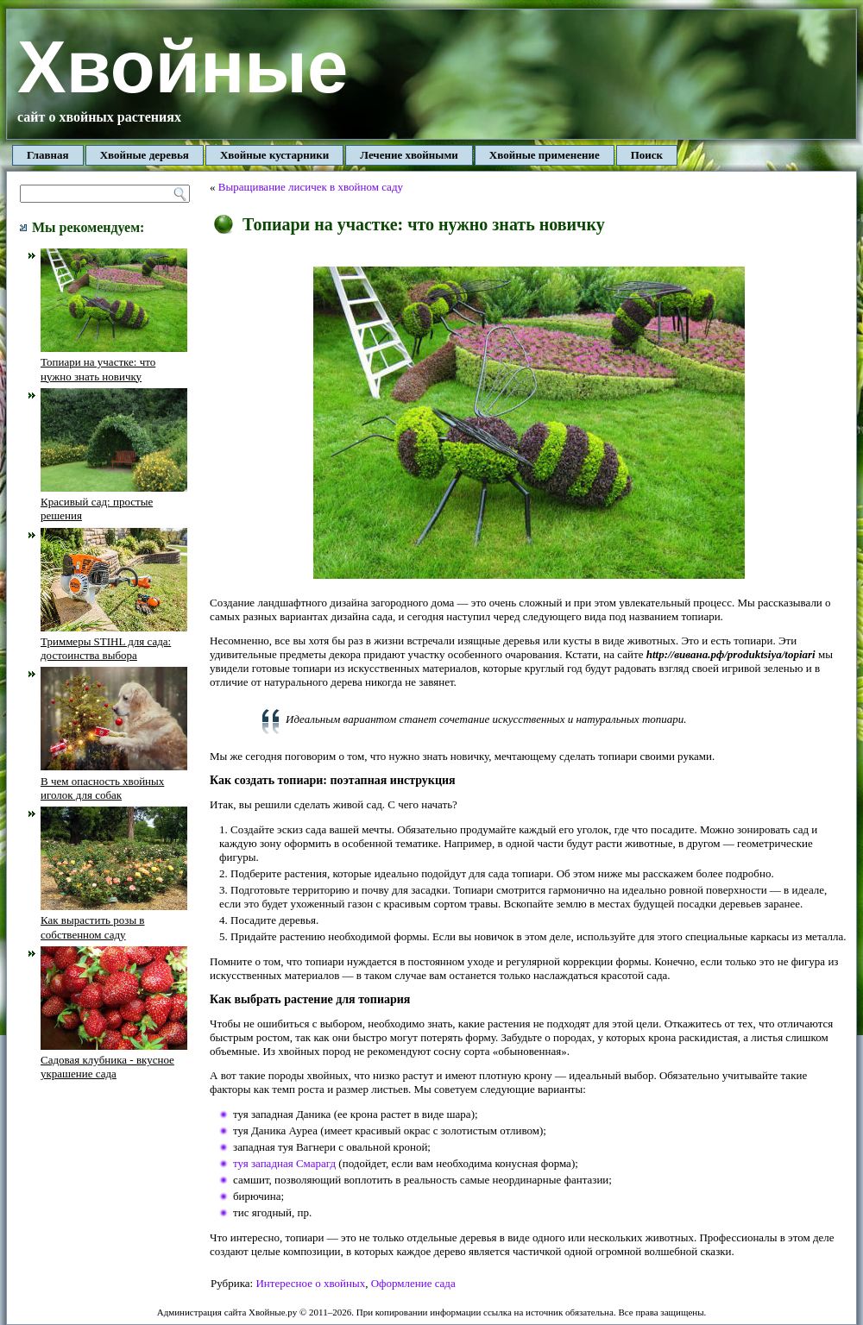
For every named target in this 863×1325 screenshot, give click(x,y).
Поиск (647, 154)
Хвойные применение (544, 154)
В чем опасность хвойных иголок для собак (114, 780)
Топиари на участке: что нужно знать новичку (114, 362)
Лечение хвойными (409, 154)
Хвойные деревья (144, 154)
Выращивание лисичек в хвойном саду (310, 186)
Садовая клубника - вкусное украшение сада (114, 1060)
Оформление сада (413, 1283)
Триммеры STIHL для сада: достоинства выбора (114, 641)
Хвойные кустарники (274, 154)
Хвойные (182, 67)
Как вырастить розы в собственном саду (114, 920)
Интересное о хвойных (310, 1283)
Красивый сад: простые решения (114, 502)
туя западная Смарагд (284, 1163)
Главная (48, 154)
